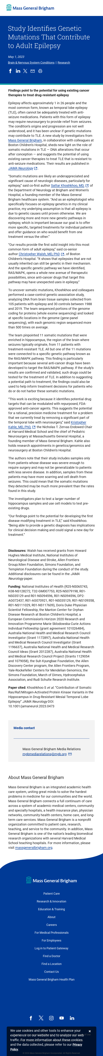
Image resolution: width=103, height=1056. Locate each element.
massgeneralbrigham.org (33, 848)
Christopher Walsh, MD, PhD (39, 254)
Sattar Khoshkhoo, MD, (67, 185)
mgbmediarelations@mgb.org (45, 754)
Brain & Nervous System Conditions (31, 62)
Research (64, 62)
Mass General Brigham (25, 140)
